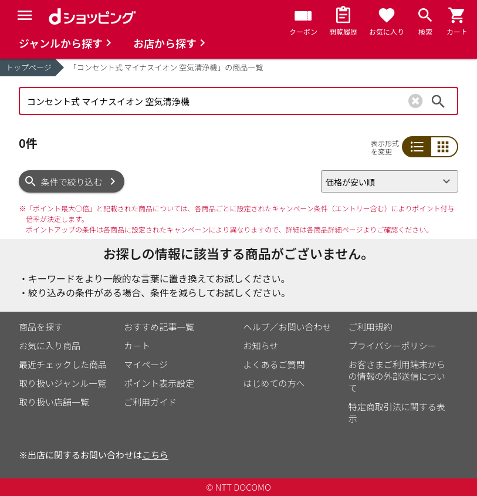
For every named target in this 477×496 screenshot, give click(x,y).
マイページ (146, 364)
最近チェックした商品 (63, 364)
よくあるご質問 (274, 364)
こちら (155, 454)
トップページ (29, 67)
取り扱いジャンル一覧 (62, 383)
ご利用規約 (371, 326)
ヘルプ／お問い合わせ (287, 326)
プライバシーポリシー (393, 345)
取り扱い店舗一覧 (54, 402)
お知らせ (261, 345)
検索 (438, 101)
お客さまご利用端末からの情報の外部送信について (397, 376)
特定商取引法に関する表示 (397, 412)
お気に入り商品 (49, 345)
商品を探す (41, 326)
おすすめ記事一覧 (159, 326)
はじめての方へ (274, 383)
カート (137, 345)
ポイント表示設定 (159, 383)
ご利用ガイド (150, 402)
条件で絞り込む (72, 182)
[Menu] (24, 15)
